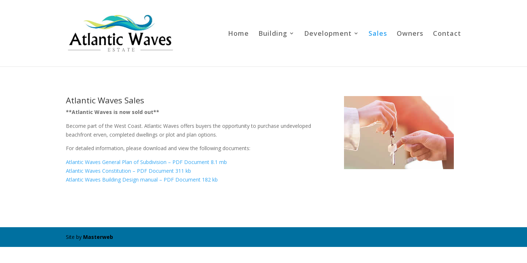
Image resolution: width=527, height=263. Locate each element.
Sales (378, 34)
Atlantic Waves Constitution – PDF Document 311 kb (128, 170)
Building (272, 34)
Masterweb (98, 236)
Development (328, 34)
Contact (447, 34)
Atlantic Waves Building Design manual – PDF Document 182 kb (142, 179)
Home (238, 34)
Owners (410, 34)
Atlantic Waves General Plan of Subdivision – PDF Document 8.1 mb (146, 162)
